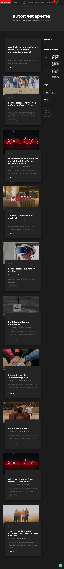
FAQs (47, 2)
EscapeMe (19, 108)
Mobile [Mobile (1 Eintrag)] (47, 92)
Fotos (42, 2)
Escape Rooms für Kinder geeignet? (21, 270)
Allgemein (10, 41)
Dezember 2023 (47, 104)
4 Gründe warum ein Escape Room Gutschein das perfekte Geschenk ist (23, 49)
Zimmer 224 (25, 2)
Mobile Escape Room (19, 428)
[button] (60, 565)
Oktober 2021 (47, 116)
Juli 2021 (46, 119)
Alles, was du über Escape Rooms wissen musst (21, 480)
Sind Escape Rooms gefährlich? (18, 323)
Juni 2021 (46, 121)
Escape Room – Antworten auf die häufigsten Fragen (22, 104)
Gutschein (37, 2)
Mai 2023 (46, 106)
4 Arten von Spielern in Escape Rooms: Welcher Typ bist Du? (23, 533)
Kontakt (51, 2)
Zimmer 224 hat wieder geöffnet (20, 216)
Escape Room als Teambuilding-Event (18, 376)
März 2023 (46, 108)
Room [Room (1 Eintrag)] (53, 92)
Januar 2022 (47, 110)
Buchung (30, 2)
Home (15, 2)
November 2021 (47, 114)
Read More (12, 67)
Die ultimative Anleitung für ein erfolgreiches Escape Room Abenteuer (23, 161)
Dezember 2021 (47, 112)
